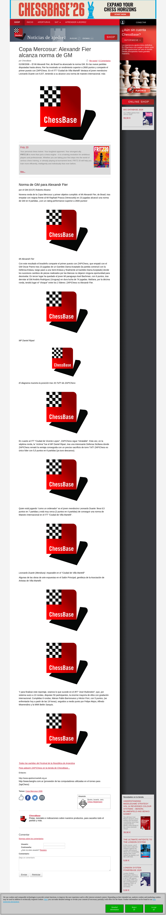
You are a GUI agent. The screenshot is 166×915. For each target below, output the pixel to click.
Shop (17, 22)
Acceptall (153, 908)
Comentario (24, 854)
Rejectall (134, 908)
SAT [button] (58, 22)
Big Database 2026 (133, 110)
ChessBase (35, 815)
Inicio (30, 22)
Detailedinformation (114, 908)
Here (46, 899)
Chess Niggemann (94, 802)
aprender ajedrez (75, 22)
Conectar (141, 22)
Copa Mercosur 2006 (34, 791)
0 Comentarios (105, 61)
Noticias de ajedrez (46, 37)
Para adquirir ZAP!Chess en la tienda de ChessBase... (44, 768)
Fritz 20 (24, 147)
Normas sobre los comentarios (31, 839)
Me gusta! (93, 61)
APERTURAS (44, 22)
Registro (43, 850)
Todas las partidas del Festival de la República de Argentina (47, 763)
